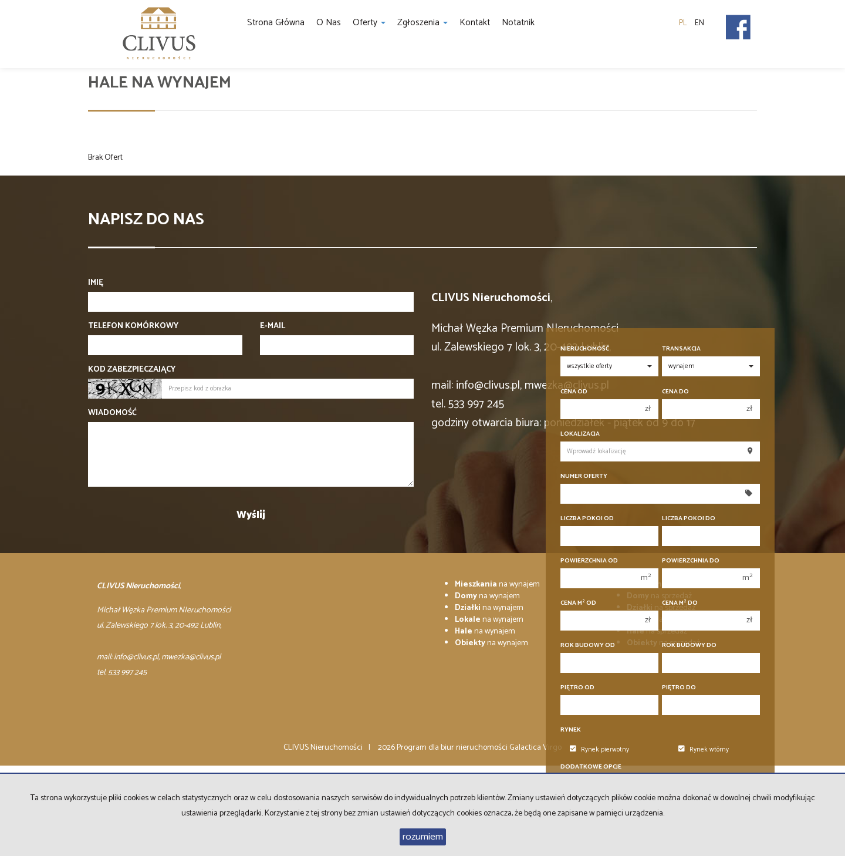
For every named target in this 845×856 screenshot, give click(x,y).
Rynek (570, 730)
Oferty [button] (369, 22)
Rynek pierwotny (599, 749)
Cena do (675, 391)
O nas (328, 22)
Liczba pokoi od (587, 518)
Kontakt (474, 22)
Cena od (573, 391)
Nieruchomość (584, 349)
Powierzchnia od (589, 561)
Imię (95, 283)
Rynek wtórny (703, 749)
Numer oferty (583, 476)
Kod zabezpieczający (131, 370)
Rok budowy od (587, 645)
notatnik (518, 22)
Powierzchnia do (690, 561)
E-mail (272, 326)
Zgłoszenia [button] (422, 22)
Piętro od (577, 687)
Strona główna (276, 22)
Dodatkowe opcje (590, 767)
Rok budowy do (689, 645)
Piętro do (679, 687)
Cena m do (680, 603)
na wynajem (497, 584)
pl (683, 23)
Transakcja (681, 349)
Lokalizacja (580, 434)
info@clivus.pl (488, 385)
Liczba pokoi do (688, 518)
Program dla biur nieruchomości (453, 747)
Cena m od (578, 603)
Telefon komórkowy (133, 326)
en (699, 23)
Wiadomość (112, 413)
